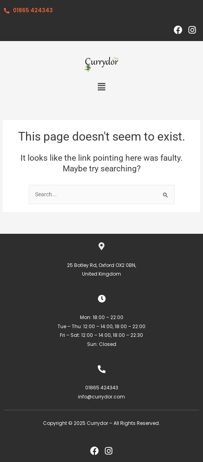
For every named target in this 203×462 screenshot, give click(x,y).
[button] (101, 86)
